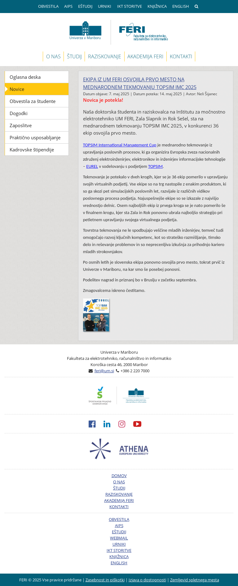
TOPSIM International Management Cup (119, 145)
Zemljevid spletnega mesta (194, 580)
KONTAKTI (181, 56)
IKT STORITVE (129, 6)
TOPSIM (155, 166)
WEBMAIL (119, 538)
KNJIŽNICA (157, 6)
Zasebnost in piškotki (105, 580)
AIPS (68, 6)
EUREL (92, 166)
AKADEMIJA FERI (145, 56)
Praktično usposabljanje (35, 137)
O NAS (53, 56)
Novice (17, 89)
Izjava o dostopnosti (147, 580)
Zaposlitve (21, 125)
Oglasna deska (25, 77)
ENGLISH (180, 6)
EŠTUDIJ (85, 6)
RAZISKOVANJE (104, 56)
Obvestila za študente (32, 101)
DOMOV (119, 475)
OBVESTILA (48, 6)
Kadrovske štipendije (32, 149)
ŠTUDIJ (74, 56)
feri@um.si (104, 371)
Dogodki (19, 113)
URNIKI (104, 6)
